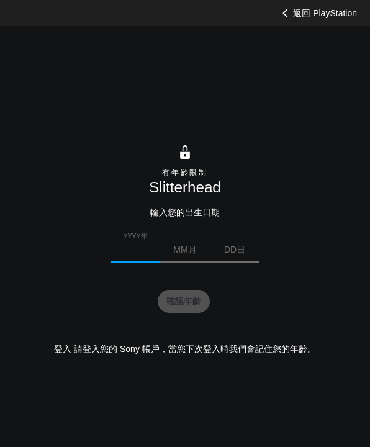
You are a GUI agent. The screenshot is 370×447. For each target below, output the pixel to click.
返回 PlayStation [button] (318, 13)
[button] (183, 302)
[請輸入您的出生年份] (135, 250)
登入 (62, 349)
